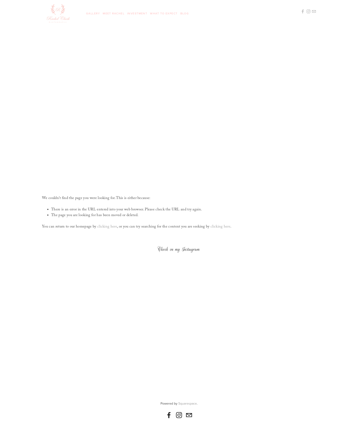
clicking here (107, 227)
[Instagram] (179, 415)
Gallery (93, 13)
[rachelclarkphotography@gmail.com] (189, 415)
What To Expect (163, 13)
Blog (184, 13)
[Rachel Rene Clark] (169, 415)
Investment (137, 13)
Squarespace (187, 403)
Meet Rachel (113, 13)
